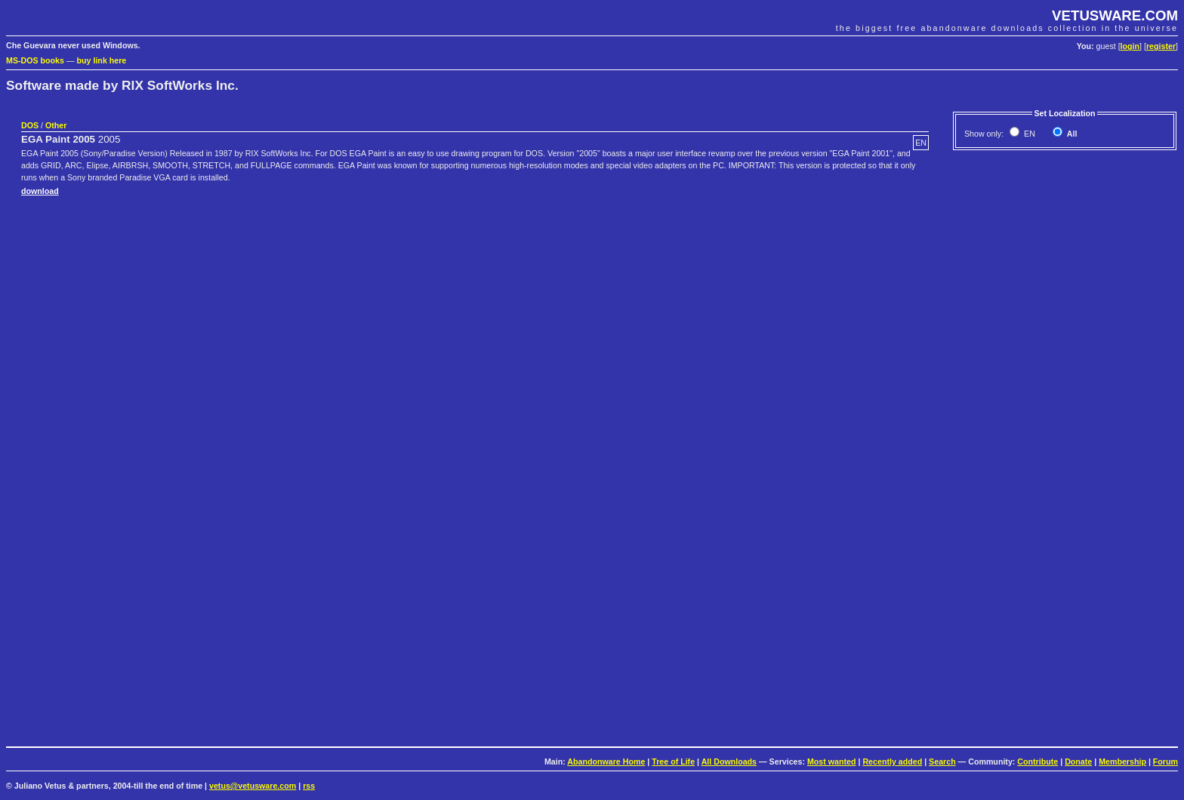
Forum (1165, 761)
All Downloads (729, 761)
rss (309, 785)
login (1130, 46)
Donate (1078, 761)
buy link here (102, 60)
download (40, 190)
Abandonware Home (606, 761)
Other (55, 125)
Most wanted (831, 761)
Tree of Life (673, 761)
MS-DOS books (35, 60)
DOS (30, 125)
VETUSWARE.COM (1115, 15)
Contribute (1037, 761)
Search (942, 761)
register (1161, 46)
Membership (1122, 761)
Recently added (892, 761)
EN (1028, 133)
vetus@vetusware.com (252, 785)
